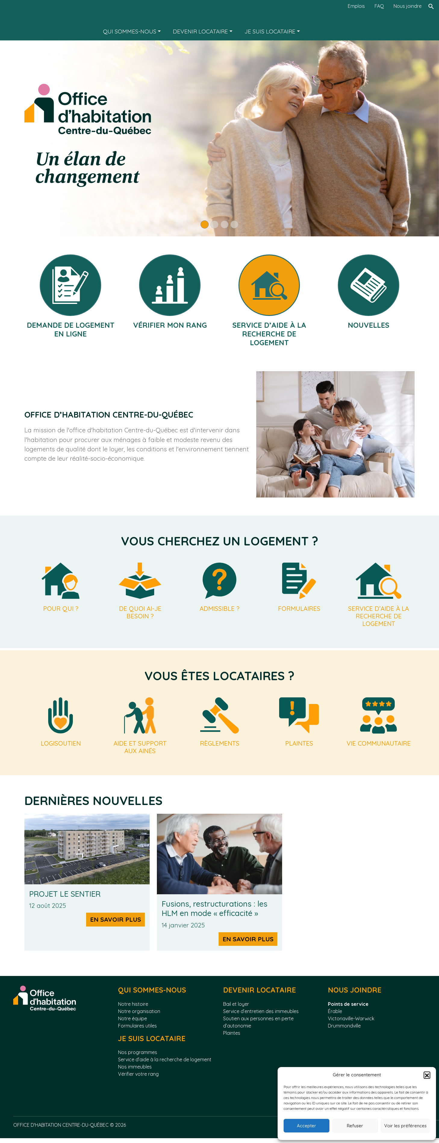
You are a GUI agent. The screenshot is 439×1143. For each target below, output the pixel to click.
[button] (427, 1075)
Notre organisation (139, 1016)
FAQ (379, 6)
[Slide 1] (205, 224)
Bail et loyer (236, 1009)
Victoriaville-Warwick (351, 1023)
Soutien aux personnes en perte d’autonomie (258, 1026)
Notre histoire (133, 1009)
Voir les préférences (405, 1126)
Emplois (356, 6)
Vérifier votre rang (138, 1079)
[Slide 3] (224, 224)
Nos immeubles (135, 1072)
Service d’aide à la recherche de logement (164, 1064)
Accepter (306, 1126)
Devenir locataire (200, 31)
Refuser (355, 1126)
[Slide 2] (214, 224)
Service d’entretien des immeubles (261, 1016)
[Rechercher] (430, 20)
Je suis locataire (269, 31)
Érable (335, 1016)
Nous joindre (408, 6)
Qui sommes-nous (129, 31)
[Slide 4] (234, 224)
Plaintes (231, 1037)
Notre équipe (132, 1023)
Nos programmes (137, 1057)
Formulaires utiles (137, 1030)
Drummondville (344, 1030)
